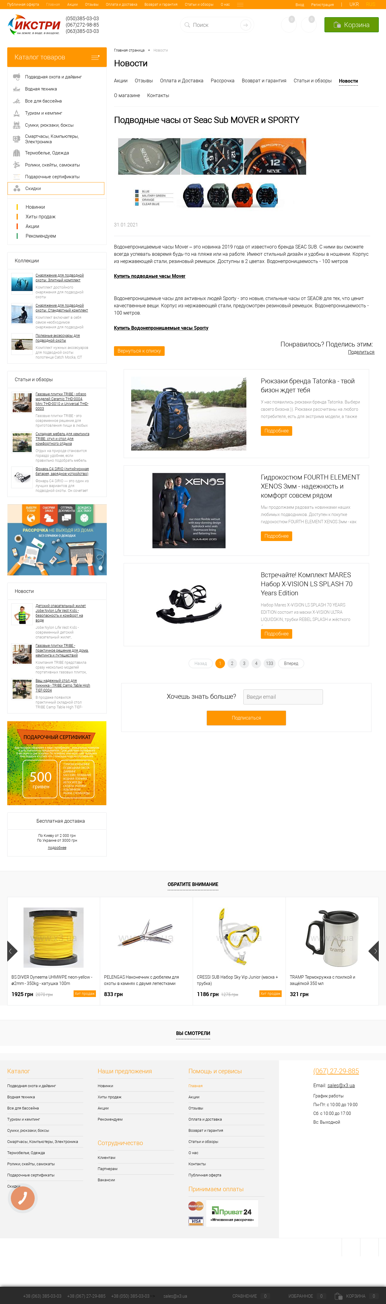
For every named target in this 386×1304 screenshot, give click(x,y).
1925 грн (53, 994)
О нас (186, 4)
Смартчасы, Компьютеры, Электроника (42, 1141)
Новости (24, 591)
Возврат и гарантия (122, 4)
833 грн (113, 994)
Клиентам (106, 1157)
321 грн (299, 994)
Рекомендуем (41, 236)
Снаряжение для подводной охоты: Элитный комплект (60, 277)
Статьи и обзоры (160, 4)
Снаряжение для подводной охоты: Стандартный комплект (62, 307)
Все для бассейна (23, 1108)
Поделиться (361, 352)
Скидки (13, 1186)
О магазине (127, 95)
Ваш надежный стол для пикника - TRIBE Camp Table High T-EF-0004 (63, 685)
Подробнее (276, 431)
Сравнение (246, 1296)
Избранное (302, 1296)
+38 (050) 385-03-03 (130, 1296)
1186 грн (239, 994)
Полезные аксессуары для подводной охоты (58, 338)
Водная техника (21, 1097)
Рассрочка (223, 81)
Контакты (206, 4)
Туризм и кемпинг (23, 1119)
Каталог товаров (57, 57)
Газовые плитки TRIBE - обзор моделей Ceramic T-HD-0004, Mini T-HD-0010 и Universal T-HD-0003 (62, 401)
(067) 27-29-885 (336, 1071)
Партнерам (108, 1168)
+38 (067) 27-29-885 (86, 1296)
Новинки (35, 207)
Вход (300, 4)
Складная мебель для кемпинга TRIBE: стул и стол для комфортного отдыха (62, 439)
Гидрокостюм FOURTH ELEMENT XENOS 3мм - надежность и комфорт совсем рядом (310, 486)
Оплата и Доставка (182, 81)
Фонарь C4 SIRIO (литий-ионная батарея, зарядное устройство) (62, 471)
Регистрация (322, 4)
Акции (33, 4)
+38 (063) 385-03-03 (42, 1296)
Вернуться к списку (139, 351)
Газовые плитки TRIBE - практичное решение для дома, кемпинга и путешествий (62, 650)
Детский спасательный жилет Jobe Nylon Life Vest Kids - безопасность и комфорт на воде (61, 613)
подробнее (57, 848)
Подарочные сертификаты (31, 1175)
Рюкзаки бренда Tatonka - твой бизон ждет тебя (308, 385)
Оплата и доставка (82, 4)
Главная (14, 4)
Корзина (357, 1296)
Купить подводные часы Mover (149, 276)
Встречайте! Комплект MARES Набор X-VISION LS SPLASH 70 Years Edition (307, 584)
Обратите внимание (193, 884)
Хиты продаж (40, 217)
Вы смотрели (193, 1033)
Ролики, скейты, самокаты (31, 1164)
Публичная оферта (204, 1175)
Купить (122, 327)
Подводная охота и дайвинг (31, 1086)
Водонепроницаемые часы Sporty (169, 327)
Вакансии (106, 1180)
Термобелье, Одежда (26, 1152)
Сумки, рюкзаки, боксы (28, 1130)
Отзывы (53, 4)
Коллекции (27, 261)
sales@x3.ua (341, 1085)
